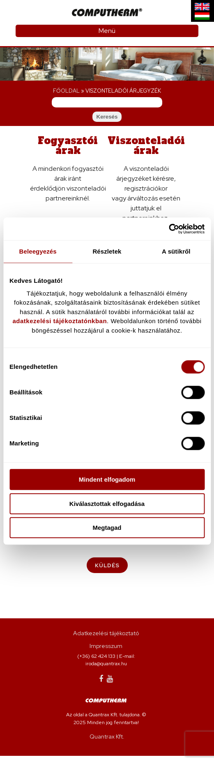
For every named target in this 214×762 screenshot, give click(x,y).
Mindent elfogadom (107, 479)
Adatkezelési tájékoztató (106, 639)
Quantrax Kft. (107, 742)
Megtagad (106, 527)
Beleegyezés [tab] (38, 251)
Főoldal (66, 90)
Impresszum (106, 652)
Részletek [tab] (106, 251)
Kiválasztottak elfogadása (107, 503)
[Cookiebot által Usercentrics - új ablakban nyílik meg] (169, 229)
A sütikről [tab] (176, 251)
